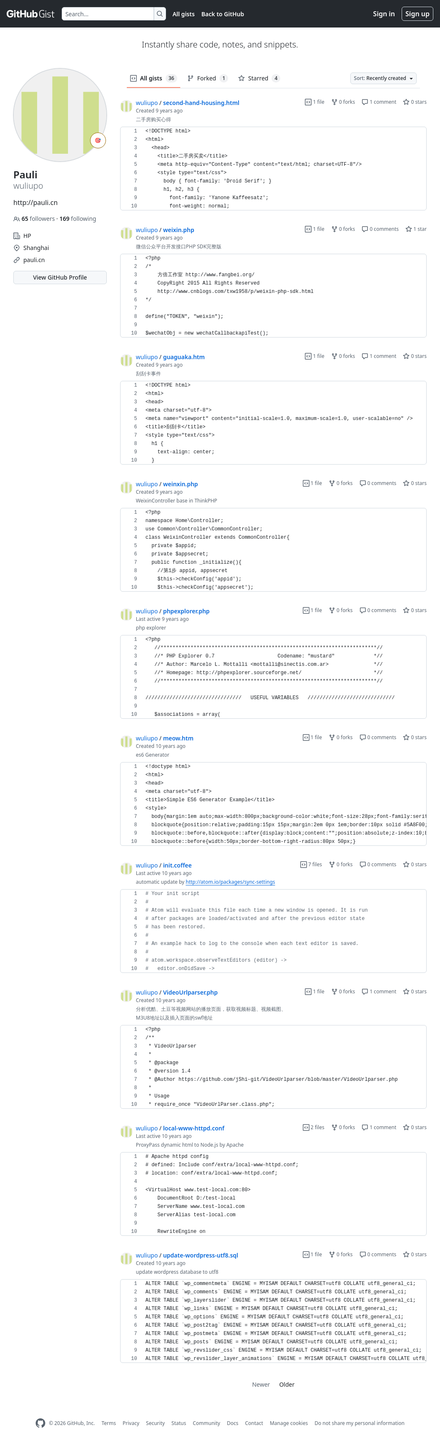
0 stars (415, 101)
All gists (184, 14)
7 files (311, 864)
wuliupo (147, 103)
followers (34, 218)
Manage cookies (289, 1423)
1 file (314, 101)
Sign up (417, 13)
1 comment (379, 101)
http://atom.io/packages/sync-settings (230, 881)
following (77, 218)
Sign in (384, 13)
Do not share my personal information (359, 1423)
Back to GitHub (222, 14)
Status (178, 1423)
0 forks (343, 101)
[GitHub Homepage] (40, 1423)
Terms (108, 1423)
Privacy (131, 1423)
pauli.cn (34, 260)
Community (206, 1423)
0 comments (380, 228)
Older (286, 1384)
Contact (254, 1423)
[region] (273, 168)
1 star (416, 228)
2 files (313, 1127)
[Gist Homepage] (31, 14)
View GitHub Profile (60, 277)
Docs (233, 1423)
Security (155, 1423)
